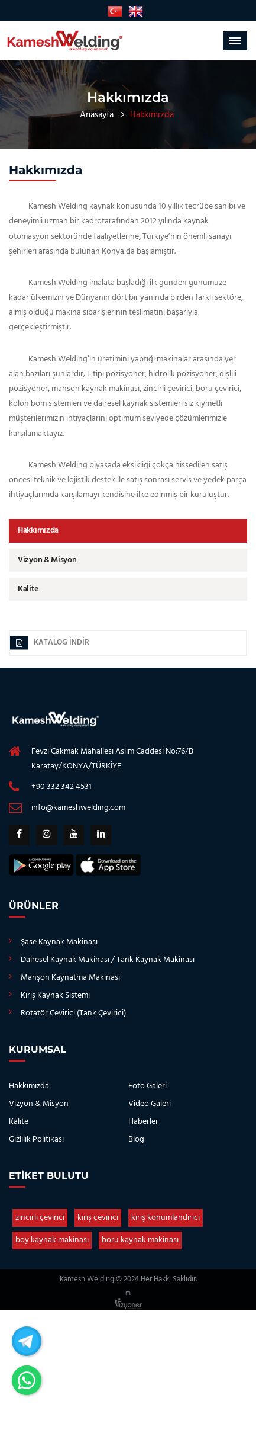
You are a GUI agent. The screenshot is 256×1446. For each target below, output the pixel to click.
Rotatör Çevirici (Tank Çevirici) (73, 1013)
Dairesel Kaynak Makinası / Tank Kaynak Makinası (108, 960)
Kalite (28, 589)
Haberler (143, 1121)
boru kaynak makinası (140, 1240)
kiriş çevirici (97, 1217)
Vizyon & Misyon (47, 560)
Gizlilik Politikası (36, 1139)
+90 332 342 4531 (61, 787)
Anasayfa (97, 115)
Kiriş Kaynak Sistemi (55, 995)
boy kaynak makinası (52, 1240)
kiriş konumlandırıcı (165, 1217)
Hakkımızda (38, 530)
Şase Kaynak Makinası (59, 942)
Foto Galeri (147, 1086)
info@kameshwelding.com (78, 808)
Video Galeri (149, 1104)
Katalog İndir (49, 643)
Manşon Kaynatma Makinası (70, 978)
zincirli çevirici (39, 1217)
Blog (136, 1139)
